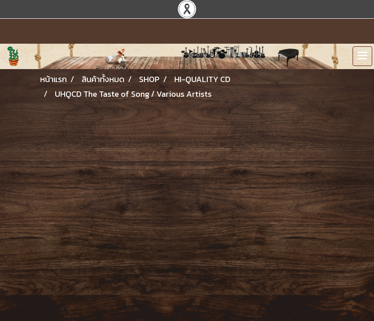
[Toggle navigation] (362, 56)
